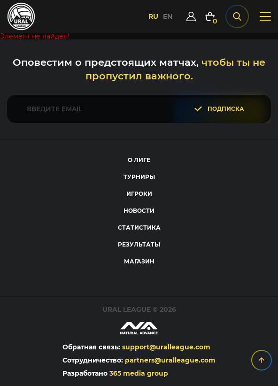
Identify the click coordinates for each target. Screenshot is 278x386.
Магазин (139, 261)
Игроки (139, 193)
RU (153, 16)
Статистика (139, 227)
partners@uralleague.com (170, 360)
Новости (139, 210)
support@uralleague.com (166, 347)
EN (167, 16)
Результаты (139, 244)
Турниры (139, 176)
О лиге (139, 159)
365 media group (138, 373)
